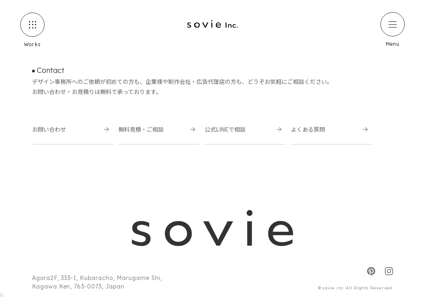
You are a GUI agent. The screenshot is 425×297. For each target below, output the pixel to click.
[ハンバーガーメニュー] (392, 24)
